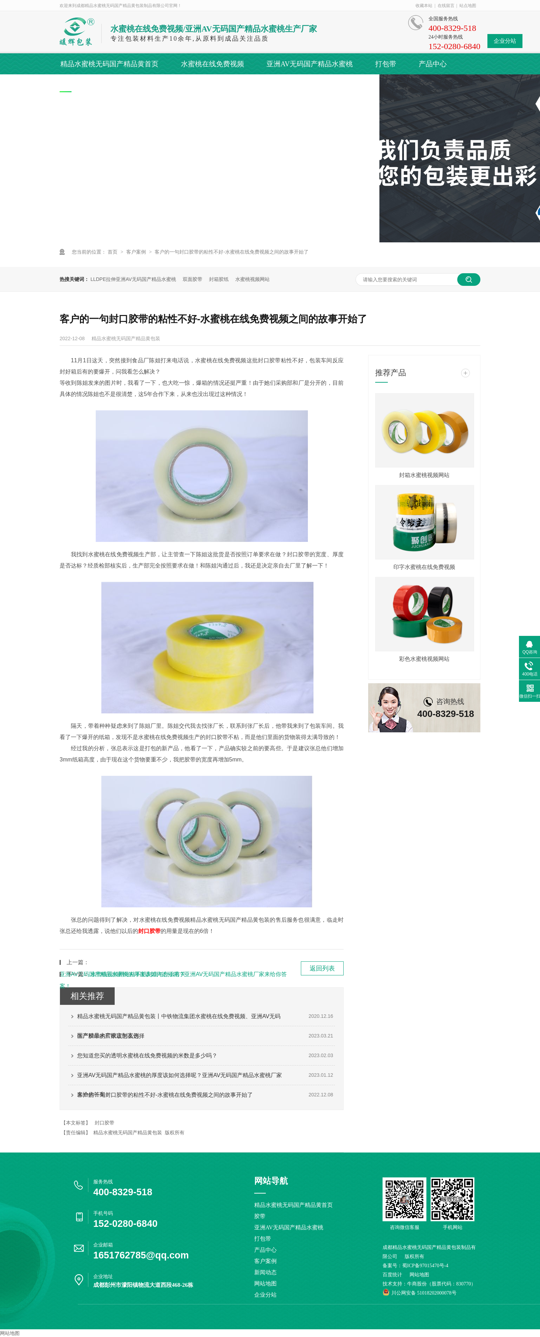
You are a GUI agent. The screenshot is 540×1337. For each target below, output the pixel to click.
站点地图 (467, 5)
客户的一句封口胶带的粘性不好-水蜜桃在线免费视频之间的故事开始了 (232, 252)
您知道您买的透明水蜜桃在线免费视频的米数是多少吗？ (147, 1056)
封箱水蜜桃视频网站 (424, 475)
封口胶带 (104, 1123)
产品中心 (433, 64)
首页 (113, 252)
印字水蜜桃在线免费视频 (424, 567)
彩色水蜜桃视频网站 (424, 659)
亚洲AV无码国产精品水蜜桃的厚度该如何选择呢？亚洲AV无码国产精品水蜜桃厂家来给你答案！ (179, 1078)
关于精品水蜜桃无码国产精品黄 (210, 85)
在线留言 (446, 5)
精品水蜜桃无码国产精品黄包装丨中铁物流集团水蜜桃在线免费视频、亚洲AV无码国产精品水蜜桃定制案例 (179, 1019)
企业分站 (505, 41)
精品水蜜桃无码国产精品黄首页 (109, 64)
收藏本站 (424, 5)
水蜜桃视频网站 (252, 279)
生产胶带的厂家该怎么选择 (110, 1036)
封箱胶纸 (219, 279)
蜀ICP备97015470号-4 (425, 1265)
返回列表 (322, 968)
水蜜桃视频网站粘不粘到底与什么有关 (138, 974)
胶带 (259, 1216)
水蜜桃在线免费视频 (212, 64)
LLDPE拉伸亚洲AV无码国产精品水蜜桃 (133, 279)
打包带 (385, 64)
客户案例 (74, 85)
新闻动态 (125, 85)
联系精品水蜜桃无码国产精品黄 (330, 85)
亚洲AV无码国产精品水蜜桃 (309, 64)
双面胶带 (192, 279)
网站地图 (265, 1283)
